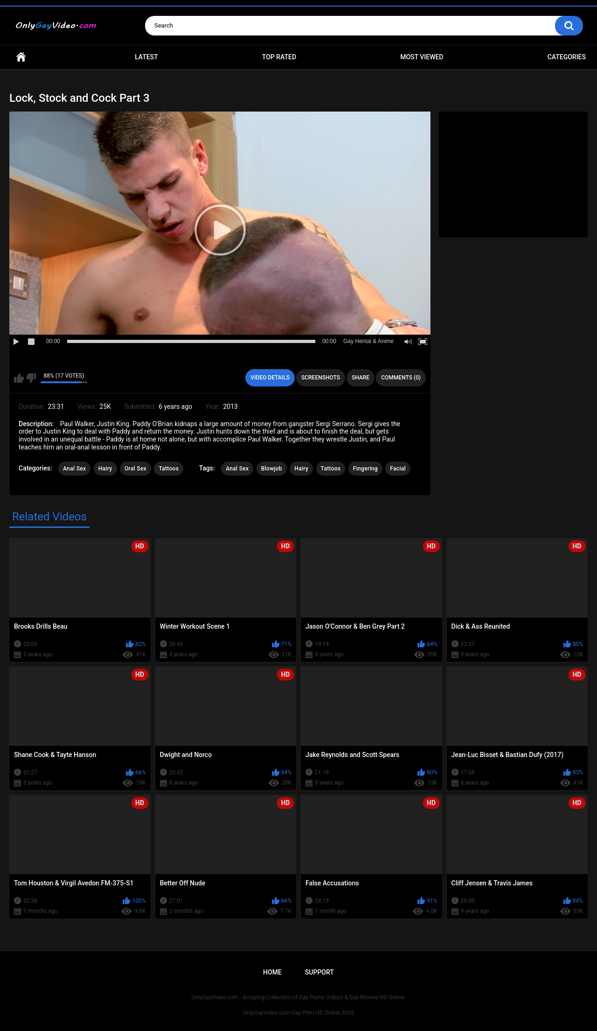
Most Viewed (421, 57)
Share (360, 377)
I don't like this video (31, 378)
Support (319, 972)
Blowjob (271, 468)
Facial (398, 468)
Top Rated (279, 57)
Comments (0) (401, 377)
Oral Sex (135, 468)
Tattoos (169, 468)
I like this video (19, 378)
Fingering (365, 468)
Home (21, 57)
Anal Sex (74, 468)
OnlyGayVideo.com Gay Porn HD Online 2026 (298, 1013)
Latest (146, 57)
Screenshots (320, 377)
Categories (567, 57)
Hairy (105, 468)
